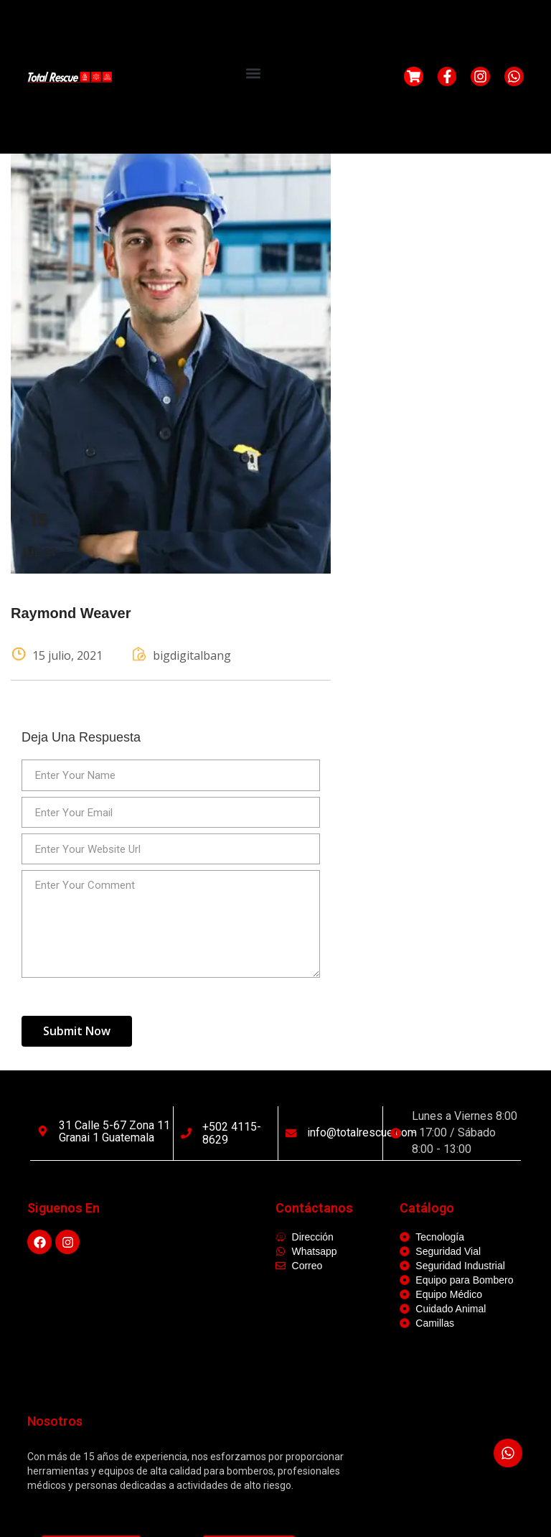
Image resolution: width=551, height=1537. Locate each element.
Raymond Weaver (71, 613)
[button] (253, 73)
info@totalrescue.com (362, 1132)
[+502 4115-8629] (186, 1133)
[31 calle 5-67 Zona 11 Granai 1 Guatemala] (42, 1131)
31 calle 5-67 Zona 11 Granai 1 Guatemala (114, 1131)
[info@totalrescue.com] (291, 1133)
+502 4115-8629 (231, 1133)
